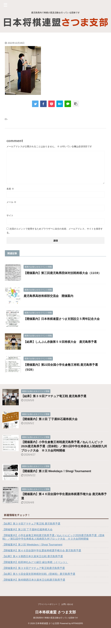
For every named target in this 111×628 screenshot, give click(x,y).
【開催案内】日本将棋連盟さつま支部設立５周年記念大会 (62, 319)
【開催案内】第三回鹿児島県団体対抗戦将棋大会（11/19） (62, 273)
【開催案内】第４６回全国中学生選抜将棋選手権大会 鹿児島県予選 (41, 550)
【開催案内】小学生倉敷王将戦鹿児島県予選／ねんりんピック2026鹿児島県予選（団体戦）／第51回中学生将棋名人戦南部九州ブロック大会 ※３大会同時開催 (64, 446)
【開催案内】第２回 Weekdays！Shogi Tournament (56, 471)
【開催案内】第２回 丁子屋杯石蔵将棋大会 (49, 419)
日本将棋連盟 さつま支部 (55, 612)
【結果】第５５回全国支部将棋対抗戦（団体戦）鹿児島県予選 (38, 574)
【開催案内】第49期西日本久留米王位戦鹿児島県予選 (33, 579)
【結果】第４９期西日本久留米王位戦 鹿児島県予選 (32, 556)
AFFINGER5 (77, 623)
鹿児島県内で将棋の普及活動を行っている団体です (55, 617)
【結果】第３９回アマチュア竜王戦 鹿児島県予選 (53, 396)
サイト (10, 215)
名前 (10, 188)
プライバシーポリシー (47, 604)
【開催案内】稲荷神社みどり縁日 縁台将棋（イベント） (35, 562)
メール (11, 202)
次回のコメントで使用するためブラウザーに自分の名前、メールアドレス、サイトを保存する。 (55, 230)
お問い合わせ (67, 604)
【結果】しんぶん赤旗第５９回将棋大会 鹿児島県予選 (60, 341)
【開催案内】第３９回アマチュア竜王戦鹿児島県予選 (33, 568)
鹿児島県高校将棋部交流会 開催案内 (48, 296)
